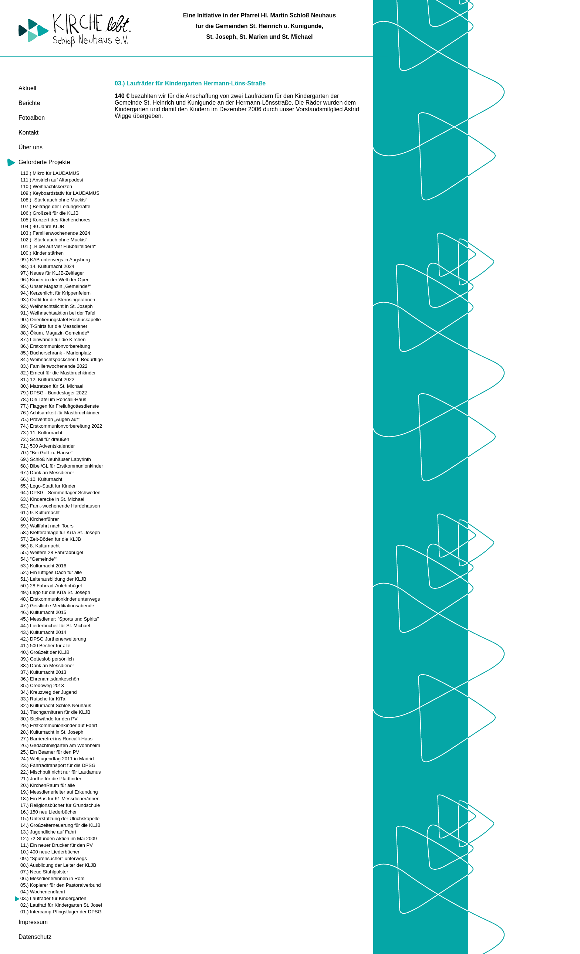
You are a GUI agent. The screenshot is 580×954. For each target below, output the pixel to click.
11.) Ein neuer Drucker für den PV (56, 845)
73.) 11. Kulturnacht (41, 432)
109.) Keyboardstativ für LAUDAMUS (60, 193)
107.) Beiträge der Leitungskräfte (55, 206)
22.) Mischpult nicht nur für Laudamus (60, 772)
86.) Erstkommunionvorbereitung (55, 346)
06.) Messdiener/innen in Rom (52, 878)
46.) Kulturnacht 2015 (43, 612)
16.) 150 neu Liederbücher (48, 812)
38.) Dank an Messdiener (47, 665)
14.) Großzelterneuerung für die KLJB (60, 825)
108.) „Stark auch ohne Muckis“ (53, 200)
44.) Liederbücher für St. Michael (55, 625)
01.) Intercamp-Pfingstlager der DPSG (61, 911)
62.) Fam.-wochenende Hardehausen (60, 506)
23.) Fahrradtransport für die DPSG (57, 765)
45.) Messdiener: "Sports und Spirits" (59, 619)
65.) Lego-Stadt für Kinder (48, 486)
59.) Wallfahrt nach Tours (47, 526)
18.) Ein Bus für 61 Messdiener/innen (60, 798)
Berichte (29, 103)
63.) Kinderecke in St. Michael (52, 499)
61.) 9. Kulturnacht (40, 512)
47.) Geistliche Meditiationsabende (57, 605)
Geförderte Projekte (44, 162)
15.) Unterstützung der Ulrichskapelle (60, 818)
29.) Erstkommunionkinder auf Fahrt (58, 725)
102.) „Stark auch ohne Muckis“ (53, 239)
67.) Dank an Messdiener (47, 472)
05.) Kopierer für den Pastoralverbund (60, 885)
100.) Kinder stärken (42, 253)
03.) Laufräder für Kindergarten (53, 898)
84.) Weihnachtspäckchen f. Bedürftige (61, 359)
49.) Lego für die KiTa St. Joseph (55, 592)
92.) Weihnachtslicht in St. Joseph (56, 306)
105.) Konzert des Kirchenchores (55, 220)
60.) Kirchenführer (39, 519)
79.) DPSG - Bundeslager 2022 (53, 392)
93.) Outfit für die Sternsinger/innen (57, 299)
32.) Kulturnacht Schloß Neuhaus (55, 705)
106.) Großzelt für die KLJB (49, 213)
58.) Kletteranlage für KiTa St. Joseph (60, 532)
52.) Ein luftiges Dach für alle (51, 572)
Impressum (33, 922)
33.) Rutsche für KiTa (42, 699)
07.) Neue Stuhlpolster (44, 872)
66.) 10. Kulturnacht (41, 479)
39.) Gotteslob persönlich (47, 659)
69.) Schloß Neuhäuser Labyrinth (55, 459)
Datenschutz (34, 937)
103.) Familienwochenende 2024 (55, 233)
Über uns (30, 147)
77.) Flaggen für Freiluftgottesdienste (59, 406)
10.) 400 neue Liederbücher (50, 852)
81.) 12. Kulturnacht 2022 (47, 379)
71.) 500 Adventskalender (47, 446)
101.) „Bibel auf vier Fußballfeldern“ (58, 246)
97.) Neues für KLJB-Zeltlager (52, 273)
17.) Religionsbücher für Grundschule (60, 805)
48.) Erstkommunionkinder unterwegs (60, 599)
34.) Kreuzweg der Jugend (48, 692)
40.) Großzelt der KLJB (45, 652)
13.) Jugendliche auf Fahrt (48, 832)
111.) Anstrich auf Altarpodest (51, 180)
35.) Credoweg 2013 (42, 685)
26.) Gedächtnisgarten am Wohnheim (60, 745)
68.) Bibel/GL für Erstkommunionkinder (61, 466)
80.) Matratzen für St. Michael (52, 386)
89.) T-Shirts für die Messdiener (53, 326)
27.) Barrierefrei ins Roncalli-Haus (56, 738)
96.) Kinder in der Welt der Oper (54, 279)
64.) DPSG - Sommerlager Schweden (60, 492)
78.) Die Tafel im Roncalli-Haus (53, 399)
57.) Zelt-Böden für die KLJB (50, 539)
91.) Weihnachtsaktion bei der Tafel (57, 313)
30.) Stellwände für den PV (49, 719)
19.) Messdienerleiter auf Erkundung (59, 792)
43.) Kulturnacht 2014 (43, 632)
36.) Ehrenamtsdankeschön (49, 679)
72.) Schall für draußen (44, 439)
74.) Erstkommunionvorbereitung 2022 (61, 426)
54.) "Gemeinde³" (38, 559)
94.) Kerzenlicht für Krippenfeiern (55, 293)
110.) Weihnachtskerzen (46, 186)
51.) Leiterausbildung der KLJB (53, 579)
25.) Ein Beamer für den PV (49, 752)
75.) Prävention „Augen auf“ (50, 419)
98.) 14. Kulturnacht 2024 (47, 266)
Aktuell (27, 88)
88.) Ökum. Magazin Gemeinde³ (54, 333)
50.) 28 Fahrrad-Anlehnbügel (51, 585)
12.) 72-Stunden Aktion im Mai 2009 (58, 838)
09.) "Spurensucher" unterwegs (53, 858)
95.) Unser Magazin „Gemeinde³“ (55, 286)
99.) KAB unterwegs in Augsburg (55, 259)
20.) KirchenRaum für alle (47, 785)
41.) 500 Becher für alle (45, 645)
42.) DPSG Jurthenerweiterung (53, 639)
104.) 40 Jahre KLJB (42, 226)
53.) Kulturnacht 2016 (43, 565)
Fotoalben (31, 118)
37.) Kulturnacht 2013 (43, 672)
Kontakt (28, 132)
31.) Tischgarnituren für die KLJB (55, 712)
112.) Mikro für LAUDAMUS (50, 173)
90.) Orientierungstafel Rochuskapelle (60, 319)
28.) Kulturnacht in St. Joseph (52, 732)
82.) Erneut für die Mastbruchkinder (58, 373)
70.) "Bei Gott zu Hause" (46, 452)
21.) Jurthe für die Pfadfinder (50, 778)
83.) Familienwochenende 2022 (53, 366)
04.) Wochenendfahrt (42, 891)
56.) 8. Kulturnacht (40, 546)
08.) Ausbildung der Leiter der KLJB (58, 865)
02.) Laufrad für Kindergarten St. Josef (61, 905)
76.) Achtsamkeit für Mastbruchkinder (60, 412)
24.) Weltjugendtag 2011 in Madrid (57, 758)
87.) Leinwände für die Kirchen (52, 339)
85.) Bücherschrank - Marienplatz (55, 353)
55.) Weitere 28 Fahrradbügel (51, 552)
